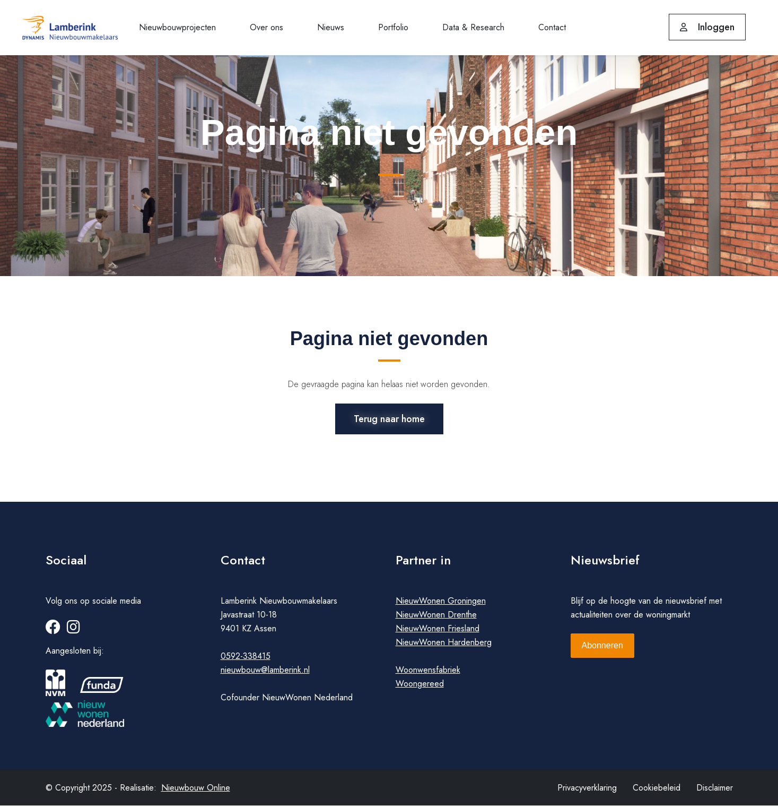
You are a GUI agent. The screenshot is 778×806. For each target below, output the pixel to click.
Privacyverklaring (587, 788)
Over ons (266, 27)
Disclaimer (714, 788)
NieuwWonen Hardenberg (444, 643)
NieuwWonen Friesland (437, 629)
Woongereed (420, 684)
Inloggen (707, 27)
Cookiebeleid (656, 788)
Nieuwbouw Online (195, 788)
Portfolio (393, 27)
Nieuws (330, 27)
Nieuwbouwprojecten (177, 27)
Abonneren (602, 645)
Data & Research (473, 27)
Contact (552, 27)
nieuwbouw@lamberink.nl (265, 670)
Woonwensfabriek (428, 670)
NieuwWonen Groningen (441, 601)
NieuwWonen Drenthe (436, 615)
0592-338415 (245, 656)
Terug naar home (389, 419)
